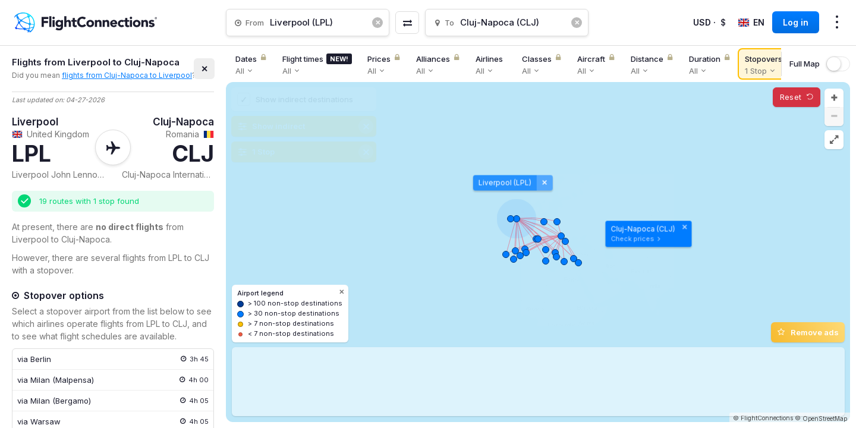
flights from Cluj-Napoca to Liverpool (127, 75)
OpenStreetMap (824, 418)
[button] (834, 98)
